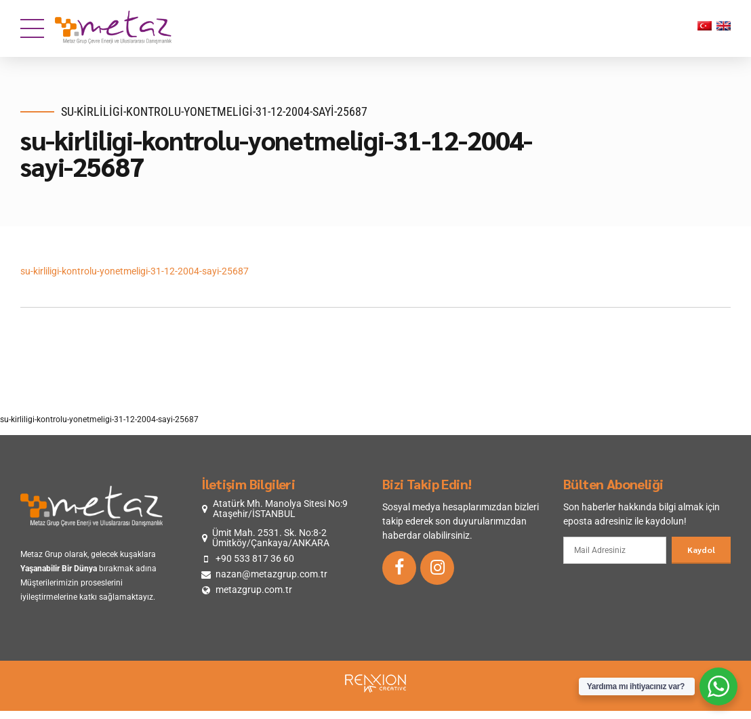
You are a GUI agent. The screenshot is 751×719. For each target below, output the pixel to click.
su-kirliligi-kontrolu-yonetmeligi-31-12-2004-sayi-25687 (134, 271)
